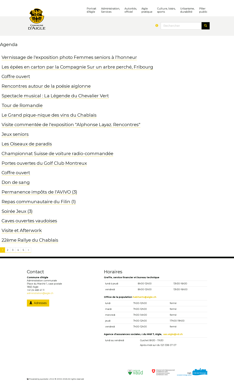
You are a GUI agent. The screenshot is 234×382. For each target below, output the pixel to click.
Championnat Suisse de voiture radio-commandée (57, 153)
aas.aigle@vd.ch (173, 334)
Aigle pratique (146, 10)
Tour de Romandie (22, 105)
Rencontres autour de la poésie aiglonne (46, 86)
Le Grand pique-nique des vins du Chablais (49, 115)
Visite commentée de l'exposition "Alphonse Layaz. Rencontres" (71, 124)
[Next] (28, 250)
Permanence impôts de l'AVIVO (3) (39, 192)
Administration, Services (110, 10)
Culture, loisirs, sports (166, 10)
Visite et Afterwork (22, 230)
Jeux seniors (15, 134)
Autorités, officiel (131, 10)
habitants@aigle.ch (144, 297)
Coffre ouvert (16, 76)
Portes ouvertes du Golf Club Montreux (44, 163)
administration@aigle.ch (40, 293)
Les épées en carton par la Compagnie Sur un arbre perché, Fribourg (77, 67)
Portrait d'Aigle (91, 10)
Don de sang (16, 182)
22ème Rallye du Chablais (30, 240)
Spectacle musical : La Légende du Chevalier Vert (55, 95)
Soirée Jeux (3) (17, 211)
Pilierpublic (203, 10)
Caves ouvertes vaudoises (29, 220)
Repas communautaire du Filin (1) (39, 201)
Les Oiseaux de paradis (27, 144)
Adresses (38, 303)
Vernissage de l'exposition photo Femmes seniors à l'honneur (69, 57)
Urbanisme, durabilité (187, 10)
